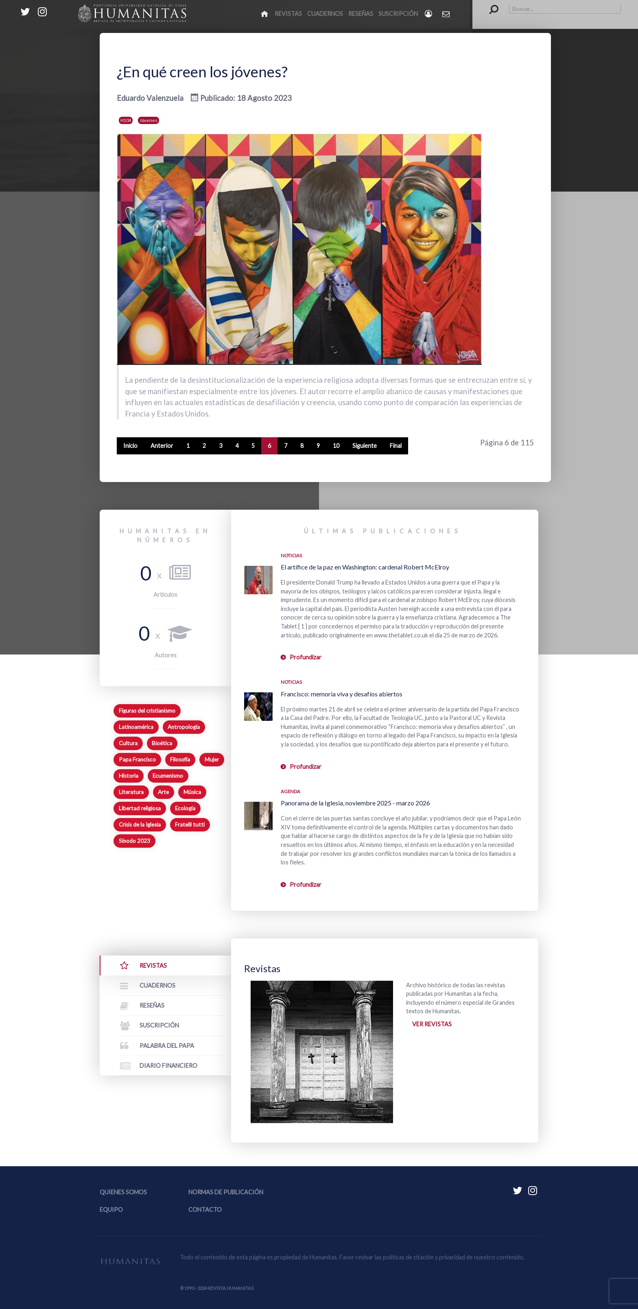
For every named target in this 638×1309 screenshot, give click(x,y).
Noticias (291, 555)
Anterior (162, 445)
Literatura (131, 792)
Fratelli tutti (190, 824)
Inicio (130, 445)
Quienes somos (123, 1192)
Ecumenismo (168, 775)
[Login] (429, 13)
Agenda (290, 791)
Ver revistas (432, 1024)
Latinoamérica (136, 727)
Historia (128, 775)
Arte (163, 792)
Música (192, 792)
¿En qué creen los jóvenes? (202, 72)
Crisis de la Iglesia (140, 824)
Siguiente (364, 445)
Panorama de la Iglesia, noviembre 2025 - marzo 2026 (355, 803)
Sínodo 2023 (134, 841)
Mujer (212, 759)
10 (336, 445)
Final (396, 445)
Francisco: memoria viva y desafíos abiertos (341, 694)
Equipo (111, 1209)
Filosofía (180, 759)
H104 (125, 120)
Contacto (205, 1209)
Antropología (184, 727)
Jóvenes (148, 120)
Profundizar (305, 657)
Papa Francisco (137, 759)
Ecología (185, 808)
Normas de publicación (225, 1192)
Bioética (162, 743)
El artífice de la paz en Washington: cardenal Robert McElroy (365, 567)
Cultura (128, 743)
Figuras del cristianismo (147, 710)
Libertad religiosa (140, 808)
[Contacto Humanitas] (446, 14)
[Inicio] (265, 13)
